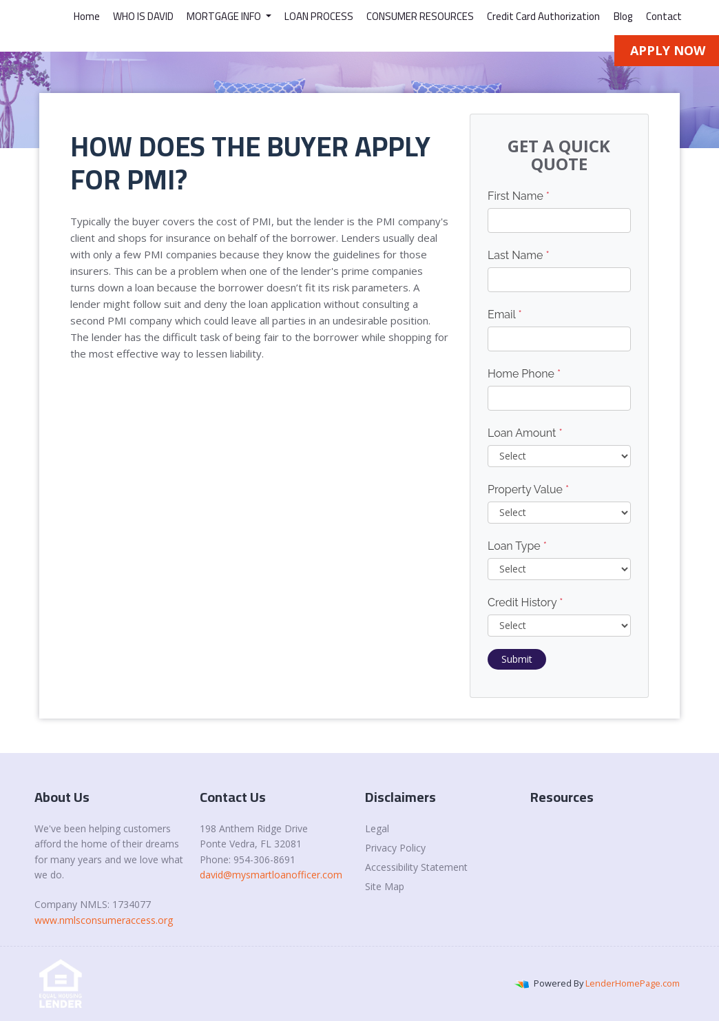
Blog (623, 16)
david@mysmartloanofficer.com (271, 874)
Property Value (528, 489)
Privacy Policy (395, 847)
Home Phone (524, 373)
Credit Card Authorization (543, 16)
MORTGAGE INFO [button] (225, 16)
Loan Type (517, 546)
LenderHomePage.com (632, 983)
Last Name (519, 255)
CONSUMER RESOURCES (420, 16)
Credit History (525, 602)
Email (505, 314)
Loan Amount (525, 433)
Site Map (384, 886)
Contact (664, 16)
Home (87, 16)
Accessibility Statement (416, 867)
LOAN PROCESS (318, 16)
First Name (519, 196)
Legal (377, 828)
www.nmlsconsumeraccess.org (103, 920)
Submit (516, 659)
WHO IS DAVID (143, 16)
